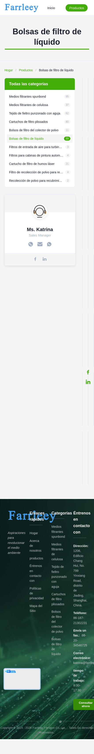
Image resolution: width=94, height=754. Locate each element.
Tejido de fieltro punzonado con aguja (59, 576)
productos (36, 558)
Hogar (8, 70)
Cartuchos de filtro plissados (58, 599)
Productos (76, 8)
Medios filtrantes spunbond (58, 531)
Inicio (51, 8)
